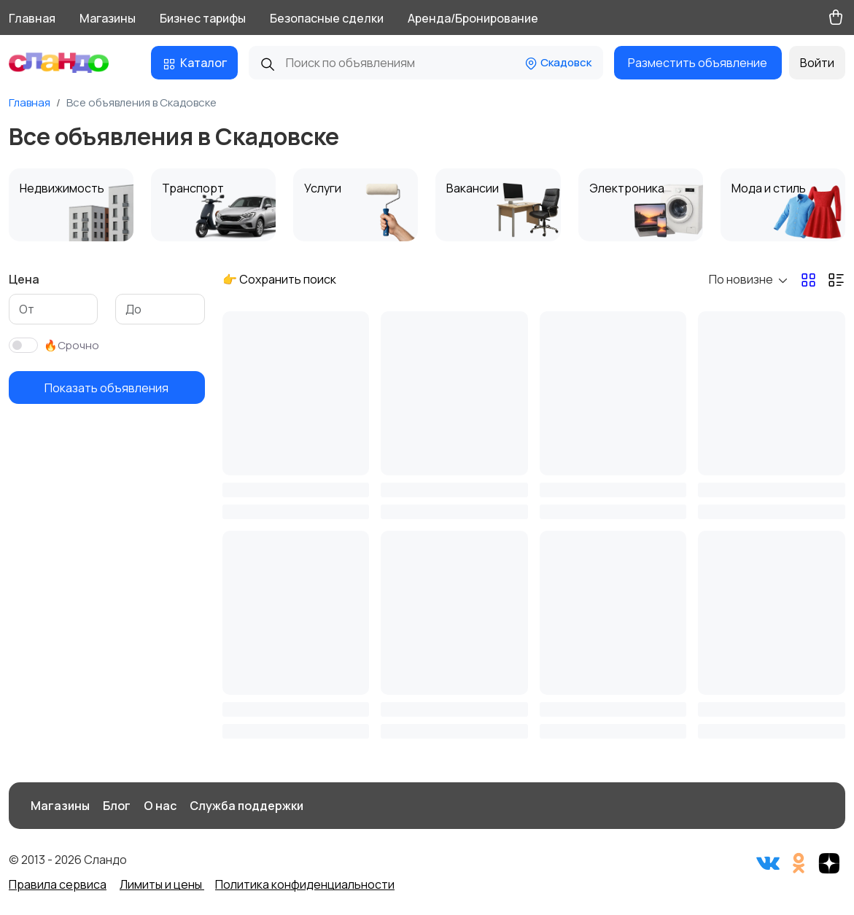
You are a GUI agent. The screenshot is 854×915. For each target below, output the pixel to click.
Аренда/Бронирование (473, 18)
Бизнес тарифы (203, 18)
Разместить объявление (697, 63)
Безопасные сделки (327, 18)
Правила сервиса (57, 884)
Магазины (107, 18)
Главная (32, 18)
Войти (817, 63)
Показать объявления (106, 388)
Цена (24, 279)
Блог (117, 806)
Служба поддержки (246, 806)
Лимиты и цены (162, 884)
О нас (160, 806)
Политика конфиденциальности (305, 884)
